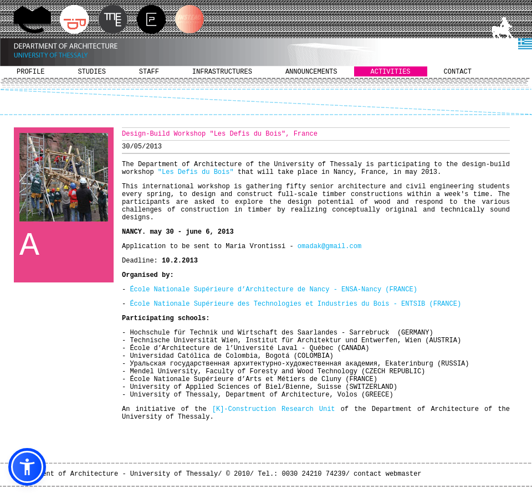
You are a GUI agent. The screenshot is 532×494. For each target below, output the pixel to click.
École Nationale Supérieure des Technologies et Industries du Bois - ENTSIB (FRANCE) (295, 304)
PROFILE (30, 72)
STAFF (149, 72)
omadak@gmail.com (329, 246)
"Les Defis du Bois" (196, 172)
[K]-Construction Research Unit (273, 409)
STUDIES (91, 72)
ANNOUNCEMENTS (311, 72)
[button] (27, 467)
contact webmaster (387, 474)
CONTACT (458, 72)
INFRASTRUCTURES (222, 72)
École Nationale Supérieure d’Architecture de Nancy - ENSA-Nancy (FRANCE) (273, 290)
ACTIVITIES (391, 72)
